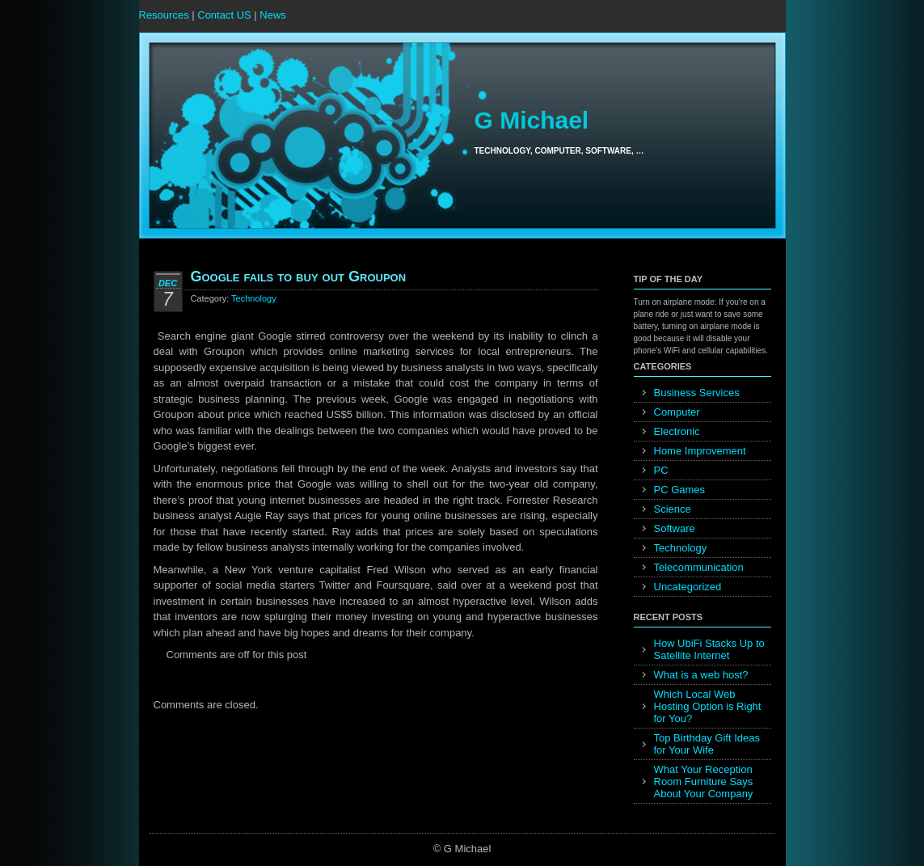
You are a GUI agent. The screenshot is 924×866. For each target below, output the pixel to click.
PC (661, 470)
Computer (677, 412)
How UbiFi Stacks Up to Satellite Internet (709, 649)
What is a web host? (701, 675)
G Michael (531, 120)
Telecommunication (699, 567)
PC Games (680, 490)
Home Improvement (700, 451)
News (272, 15)
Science (672, 509)
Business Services (697, 393)
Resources (164, 15)
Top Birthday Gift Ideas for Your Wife (707, 744)
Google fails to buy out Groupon (299, 276)
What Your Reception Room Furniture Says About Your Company (703, 781)
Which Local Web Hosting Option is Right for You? (708, 706)
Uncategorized (688, 587)
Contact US (224, 15)
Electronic (677, 431)
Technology (253, 298)
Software (674, 528)
